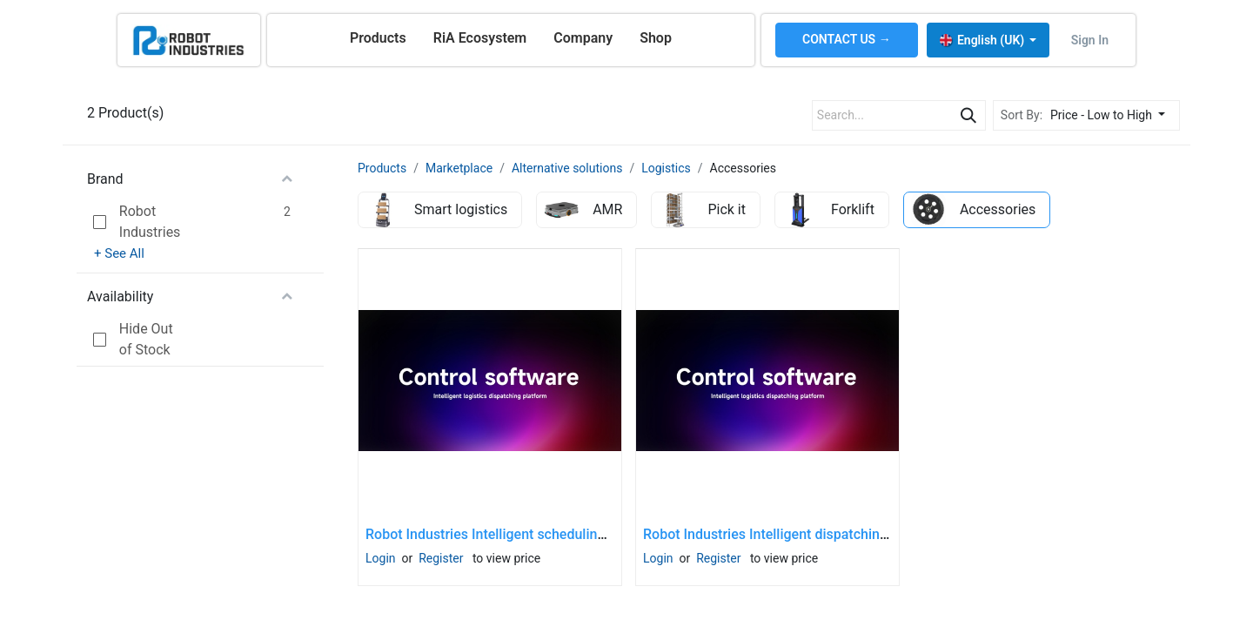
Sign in (1090, 40)
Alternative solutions (567, 168)
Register (441, 558)
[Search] (968, 115)
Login (380, 558)
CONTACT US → (846, 39)
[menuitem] (378, 38)
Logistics (666, 168)
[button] (1112, 115)
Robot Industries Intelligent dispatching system (789, 534)
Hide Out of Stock (146, 339)
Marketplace (458, 168)
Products (382, 168)
